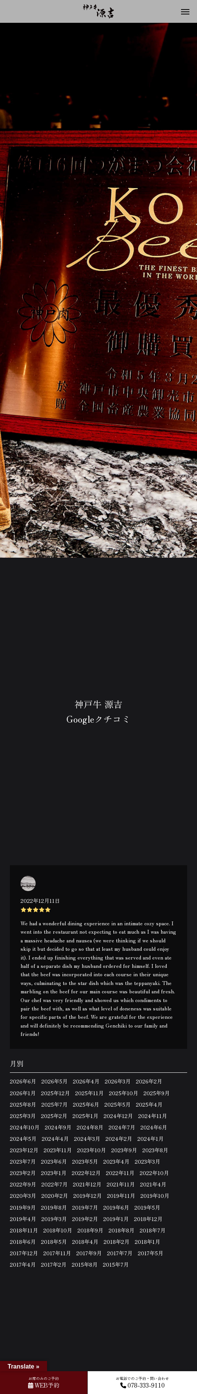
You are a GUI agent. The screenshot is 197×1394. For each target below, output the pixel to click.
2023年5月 (85, 1161)
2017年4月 (23, 1264)
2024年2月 (119, 1138)
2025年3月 (23, 1116)
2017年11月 (57, 1253)
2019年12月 (87, 1195)
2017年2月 (53, 1264)
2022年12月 (86, 1173)
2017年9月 (89, 1253)
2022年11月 (120, 1173)
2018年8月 (121, 1230)
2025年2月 (54, 1116)
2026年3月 (118, 1081)
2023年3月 (147, 1161)
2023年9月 (124, 1150)
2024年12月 (118, 1116)
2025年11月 (89, 1093)
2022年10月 (154, 1173)
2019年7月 (85, 1207)
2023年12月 (24, 1150)
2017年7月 (119, 1253)
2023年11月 (58, 1150)
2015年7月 (116, 1264)
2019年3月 (54, 1219)
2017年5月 (150, 1253)
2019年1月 (116, 1219)
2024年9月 (58, 1127)
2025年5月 (117, 1104)
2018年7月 (152, 1230)
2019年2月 (85, 1219)
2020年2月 (54, 1195)
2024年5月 (23, 1138)
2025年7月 (54, 1104)
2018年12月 (148, 1219)
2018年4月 (85, 1241)
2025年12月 (55, 1093)
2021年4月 (153, 1184)
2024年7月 (122, 1127)
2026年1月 (23, 1093)
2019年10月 (154, 1195)
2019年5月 (147, 1207)
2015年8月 (85, 1264)
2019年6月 (116, 1207)
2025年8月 (23, 1104)
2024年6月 (153, 1127)
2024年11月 (152, 1116)
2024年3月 (87, 1138)
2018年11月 (24, 1230)
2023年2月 (23, 1173)
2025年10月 (123, 1093)
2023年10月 (91, 1150)
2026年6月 (23, 1081)
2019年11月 (121, 1195)
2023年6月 (54, 1161)
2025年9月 (156, 1093)
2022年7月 (54, 1184)
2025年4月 (149, 1104)
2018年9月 (90, 1230)
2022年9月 (23, 1184)
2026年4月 (86, 1081)
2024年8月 (90, 1127)
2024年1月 (150, 1138)
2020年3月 (23, 1195)
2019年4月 (23, 1219)
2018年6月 (23, 1241)
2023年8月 (155, 1150)
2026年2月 (149, 1081)
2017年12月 (24, 1253)
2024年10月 (24, 1127)
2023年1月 (53, 1173)
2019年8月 (54, 1207)
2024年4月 (55, 1138)
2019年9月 (23, 1207)
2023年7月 (23, 1161)
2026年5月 (54, 1081)
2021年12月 (87, 1184)
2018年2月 (116, 1241)
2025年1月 (85, 1116)
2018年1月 (147, 1241)
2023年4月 (116, 1161)
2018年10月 (57, 1230)
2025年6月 (86, 1104)
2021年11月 (121, 1184)
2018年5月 (54, 1241)
